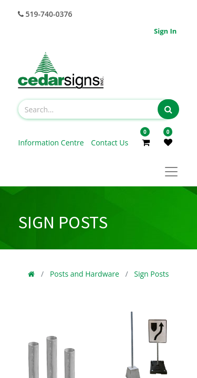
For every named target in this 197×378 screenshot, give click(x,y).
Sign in (165, 31)
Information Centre (52, 143)
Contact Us (109, 143)
